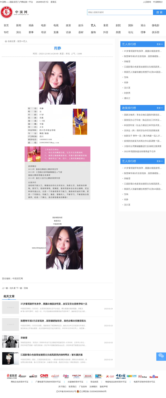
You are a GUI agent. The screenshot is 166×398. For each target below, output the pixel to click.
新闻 (18, 25)
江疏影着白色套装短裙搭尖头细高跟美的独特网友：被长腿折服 (52, 355)
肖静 (126, 82)
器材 (80, 32)
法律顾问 (93, 386)
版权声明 (104, 386)
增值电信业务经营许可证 (116, 382)
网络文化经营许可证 (19, 382)
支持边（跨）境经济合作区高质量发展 (141, 130)
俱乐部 (155, 32)
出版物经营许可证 (75, 382)
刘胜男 (127, 93)
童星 (105, 25)
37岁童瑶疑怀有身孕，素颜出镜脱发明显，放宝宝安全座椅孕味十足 (54, 304)
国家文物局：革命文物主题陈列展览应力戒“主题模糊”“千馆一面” (143, 115)
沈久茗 (13, 288)
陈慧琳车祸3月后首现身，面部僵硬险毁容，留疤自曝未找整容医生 (53, 321)
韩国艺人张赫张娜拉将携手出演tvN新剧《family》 (143, 72)
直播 (56, 32)
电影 (43, 25)
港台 (143, 25)
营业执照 (94, 382)
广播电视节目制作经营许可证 (48, 382)
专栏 (6, 32)
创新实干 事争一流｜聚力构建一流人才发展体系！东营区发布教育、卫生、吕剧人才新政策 (143, 136)
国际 (130, 25)
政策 (68, 25)
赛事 (31, 32)
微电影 (155, 25)
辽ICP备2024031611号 (66, 391)
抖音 (105, 32)
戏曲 (31, 25)
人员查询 (147, 2)
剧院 (118, 25)
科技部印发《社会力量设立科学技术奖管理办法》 (143, 125)
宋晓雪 (24, 338)
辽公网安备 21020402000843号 (93, 391)
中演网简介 (158, 2)
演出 (18, 32)
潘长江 (127, 98)
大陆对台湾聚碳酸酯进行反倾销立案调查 (142, 146)
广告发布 (83, 386)
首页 (6, 25)
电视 (56, 25)
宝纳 (26, 288)
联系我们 (72, 386)
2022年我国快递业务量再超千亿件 (140, 151)
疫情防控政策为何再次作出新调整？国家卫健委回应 (143, 141)
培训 (43, 32)
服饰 (93, 32)
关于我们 (62, 386)
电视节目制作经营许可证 (144, 382)
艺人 (93, 25)
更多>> (160, 44)
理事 (143, 32)
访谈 (68, 32)
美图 (118, 32)
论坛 (130, 32)
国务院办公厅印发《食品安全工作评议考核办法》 (143, 120)
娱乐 (80, 25)
